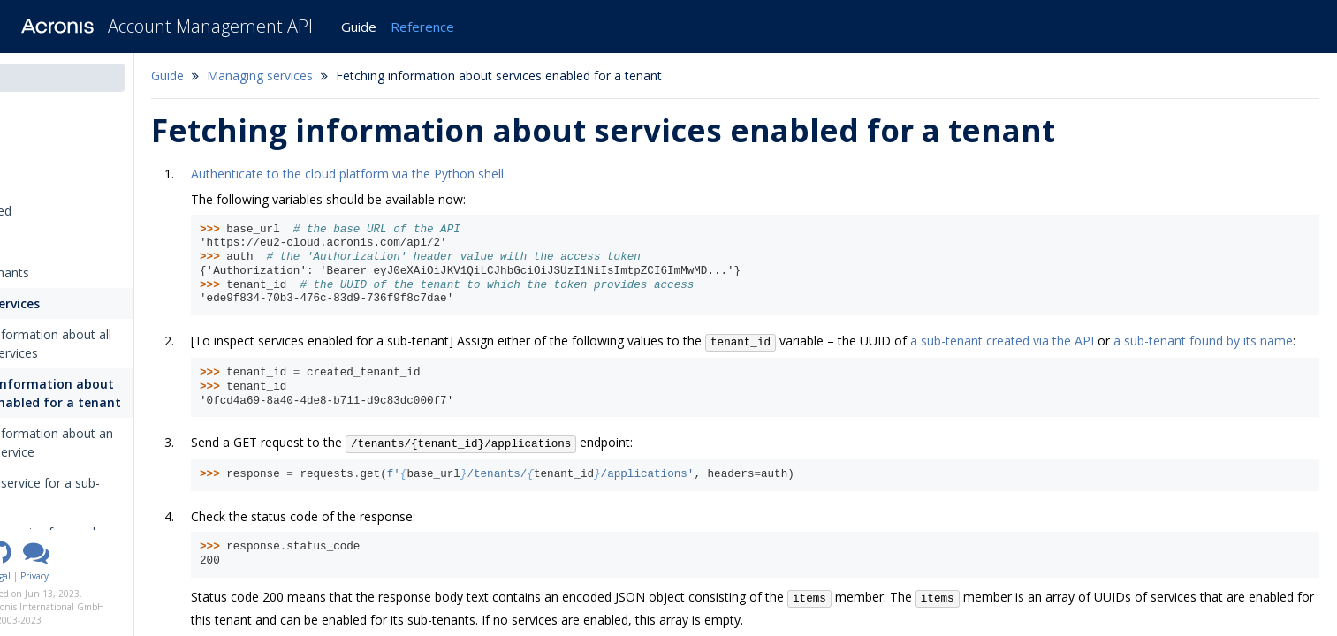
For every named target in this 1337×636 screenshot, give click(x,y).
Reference (422, 26)
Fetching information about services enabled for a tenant (125, 393)
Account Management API (210, 26)
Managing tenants (67, 272)
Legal (96, 576)
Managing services (70, 303)
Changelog (51, 148)
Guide (358, 26)
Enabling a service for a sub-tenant (114, 492)
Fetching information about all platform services (120, 343)
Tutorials (41, 241)
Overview (42, 179)
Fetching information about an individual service (121, 442)
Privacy (130, 576)
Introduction (56, 118)
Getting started (58, 210)
